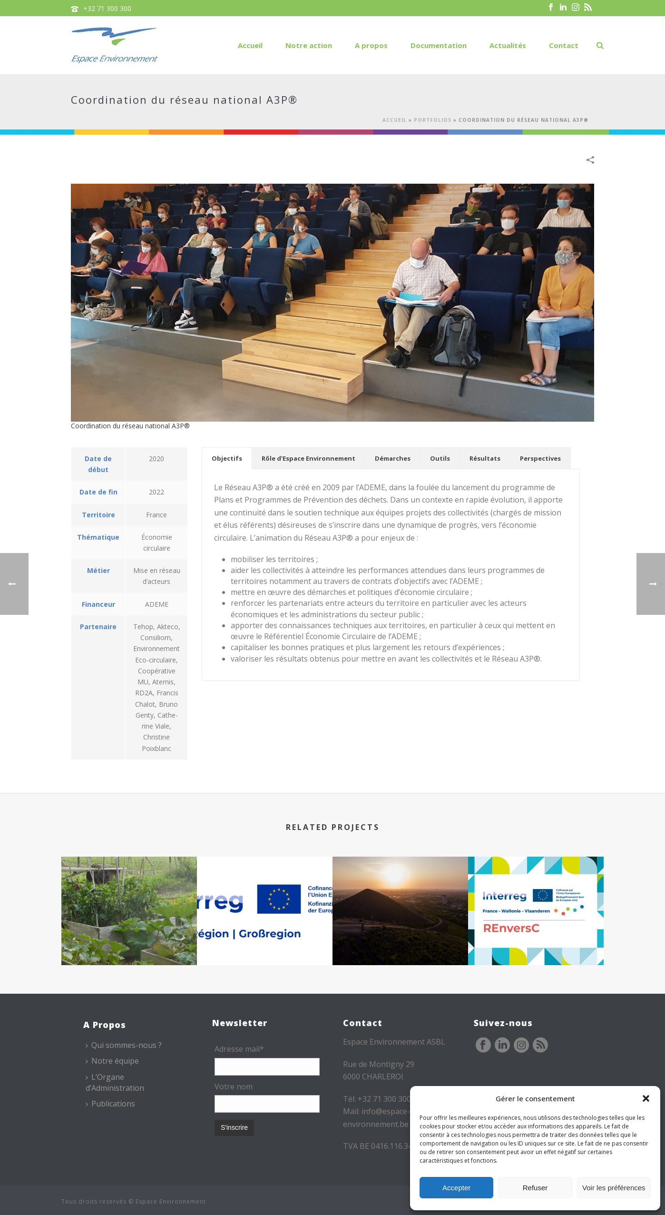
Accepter (456, 1188)
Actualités (507, 45)
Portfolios (432, 120)
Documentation (439, 45)
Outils (440, 458)
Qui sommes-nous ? (124, 1045)
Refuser (535, 1188)
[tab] (227, 458)
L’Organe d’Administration (115, 1082)
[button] (646, 1098)
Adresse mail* (239, 1049)
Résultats (484, 458)
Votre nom (234, 1086)
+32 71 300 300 (107, 8)
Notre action (308, 45)
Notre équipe (112, 1061)
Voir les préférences (613, 1188)
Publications (110, 1103)
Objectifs (227, 458)
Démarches (393, 458)
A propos (371, 45)
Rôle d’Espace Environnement (308, 458)
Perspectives (540, 458)
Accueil (250, 45)
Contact (563, 45)
